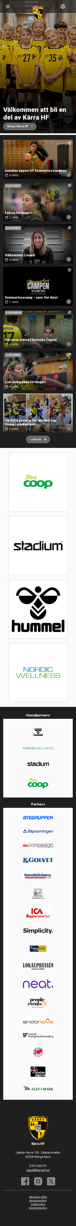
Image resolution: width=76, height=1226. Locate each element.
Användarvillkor (38, 1200)
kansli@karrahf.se (38, 1170)
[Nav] (8, 6)
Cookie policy (38, 1204)
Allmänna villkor (38, 1197)
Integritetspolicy (38, 1208)
